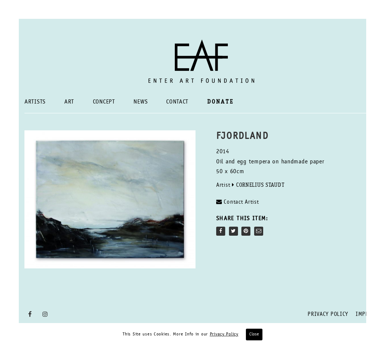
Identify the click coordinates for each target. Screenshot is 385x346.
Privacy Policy (328, 314)
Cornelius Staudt (260, 185)
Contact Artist (237, 202)
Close (254, 334)
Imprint (367, 314)
